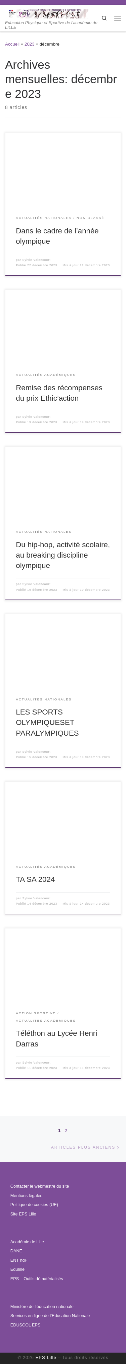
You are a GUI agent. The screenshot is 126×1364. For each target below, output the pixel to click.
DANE (16, 1251)
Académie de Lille (27, 1242)
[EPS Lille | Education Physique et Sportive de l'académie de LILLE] (53, 13)
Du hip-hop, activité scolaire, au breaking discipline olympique (63, 555)
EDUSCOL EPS (25, 1325)
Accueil (12, 44)
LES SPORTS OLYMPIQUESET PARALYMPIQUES (47, 722)
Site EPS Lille (23, 1214)
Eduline (17, 1269)
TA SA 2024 (35, 879)
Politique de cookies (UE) (34, 1204)
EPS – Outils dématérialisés (36, 1278)
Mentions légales (26, 1195)
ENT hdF (18, 1260)
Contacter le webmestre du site (39, 1186)
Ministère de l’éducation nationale (42, 1306)
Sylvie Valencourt (36, 260)
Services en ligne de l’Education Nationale (50, 1315)
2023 (30, 44)
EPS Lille (46, 1357)
